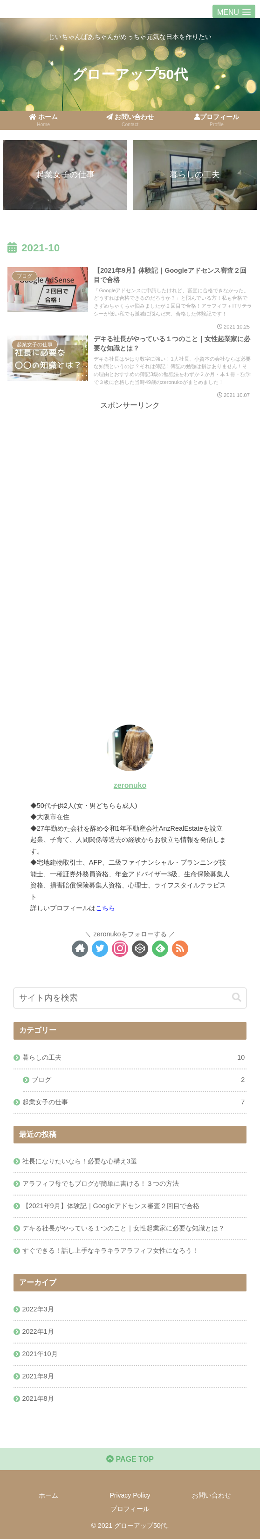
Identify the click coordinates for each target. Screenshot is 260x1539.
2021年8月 (38, 1398)
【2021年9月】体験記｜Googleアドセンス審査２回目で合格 (110, 1206)
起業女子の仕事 (133, 1102)
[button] (236, 997)
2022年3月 (38, 1309)
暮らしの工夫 (133, 1058)
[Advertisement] (130, 477)
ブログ (138, 1080)
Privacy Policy (129, 1495)
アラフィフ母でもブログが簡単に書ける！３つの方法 (100, 1183)
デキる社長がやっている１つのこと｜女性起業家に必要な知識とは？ (123, 1228)
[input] (130, 998)
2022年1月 (38, 1331)
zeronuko (130, 785)
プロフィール (130, 1508)
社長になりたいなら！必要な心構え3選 (79, 1161)
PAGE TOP (130, 1459)
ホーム (48, 1495)
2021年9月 (38, 1376)
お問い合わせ (211, 1495)
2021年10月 (40, 1354)
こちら (105, 908)
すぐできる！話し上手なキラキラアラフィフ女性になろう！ (110, 1250)
